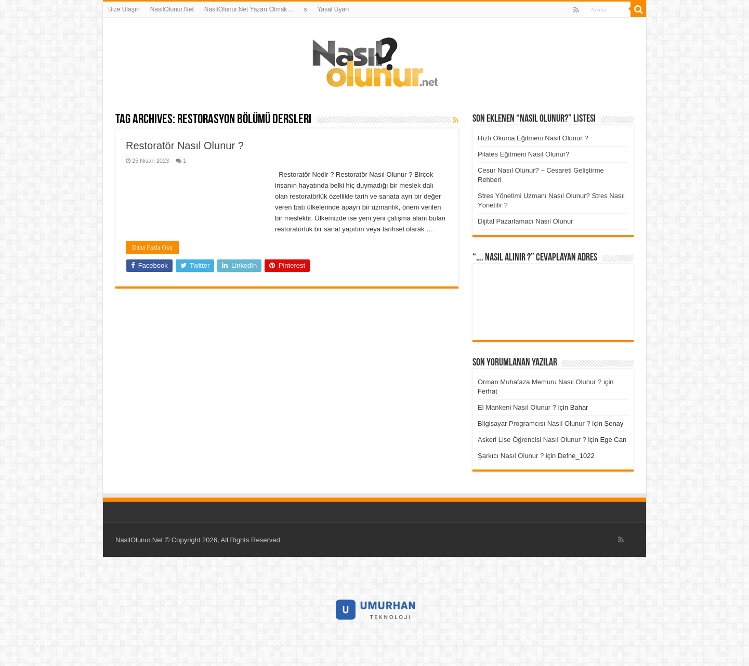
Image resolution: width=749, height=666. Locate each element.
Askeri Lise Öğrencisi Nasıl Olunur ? (532, 439)
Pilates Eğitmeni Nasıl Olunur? (523, 154)
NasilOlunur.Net (172, 9)
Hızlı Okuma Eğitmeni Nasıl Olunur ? (533, 138)
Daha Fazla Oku (152, 247)
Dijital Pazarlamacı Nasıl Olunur (525, 221)
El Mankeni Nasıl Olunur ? (517, 407)
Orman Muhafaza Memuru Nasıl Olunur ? (539, 382)
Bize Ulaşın (124, 9)
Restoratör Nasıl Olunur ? (185, 145)
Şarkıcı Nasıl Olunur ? (511, 456)
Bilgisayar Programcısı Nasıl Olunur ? (534, 423)
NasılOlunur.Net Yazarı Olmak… (249, 9)
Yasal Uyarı (333, 9)
